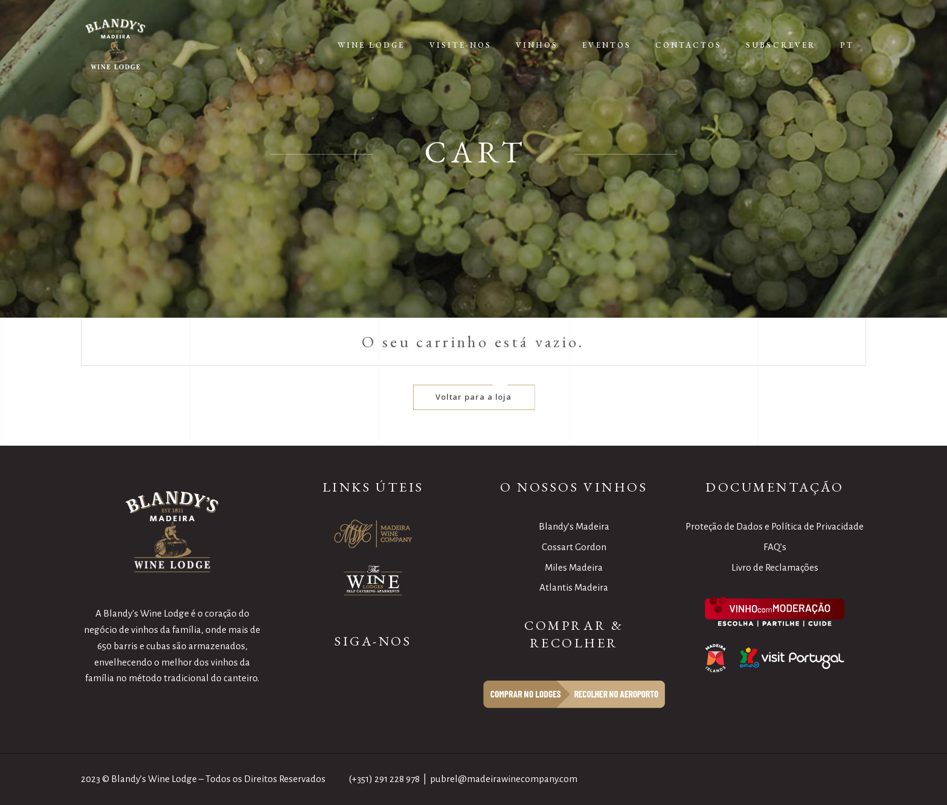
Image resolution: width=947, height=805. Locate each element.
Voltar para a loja (473, 397)
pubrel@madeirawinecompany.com (503, 779)
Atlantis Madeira (573, 587)
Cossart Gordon (574, 547)
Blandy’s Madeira (574, 526)
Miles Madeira (574, 567)
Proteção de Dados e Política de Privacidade (774, 526)
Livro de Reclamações (774, 567)
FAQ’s (774, 547)
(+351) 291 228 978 (384, 779)
